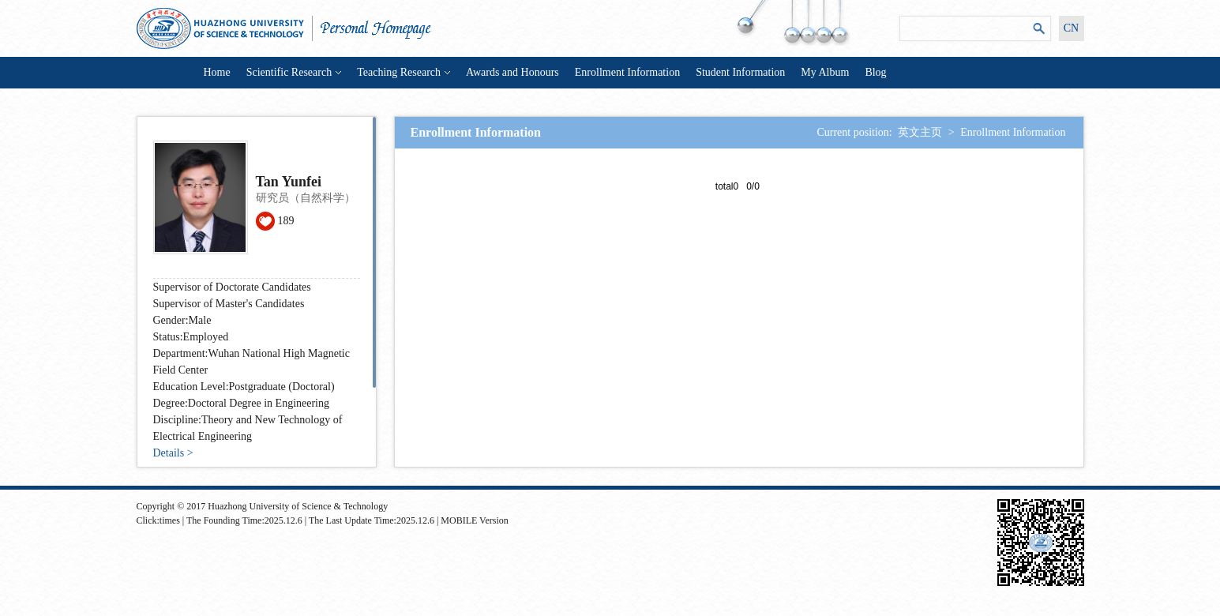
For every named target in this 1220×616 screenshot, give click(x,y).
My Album (825, 72)
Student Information (740, 72)
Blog (875, 72)
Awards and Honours (512, 72)
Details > (173, 453)
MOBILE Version (474, 520)
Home (217, 72)
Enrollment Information (627, 72)
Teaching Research (403, 72)
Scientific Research (293, 72)
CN (1071, 28)
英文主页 (920, 132)
